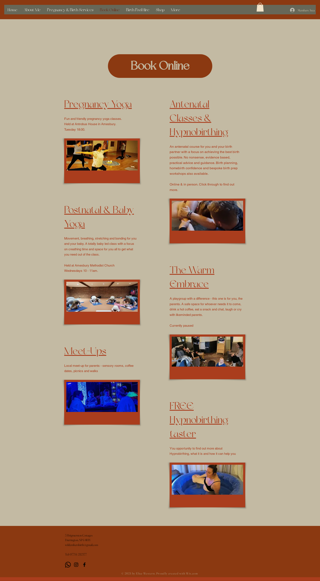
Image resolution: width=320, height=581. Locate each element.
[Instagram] (76, 564)
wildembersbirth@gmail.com (81, 545)
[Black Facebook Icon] (84, 564)
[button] (260, 7)
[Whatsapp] (68, 564)
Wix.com (192, 573)
